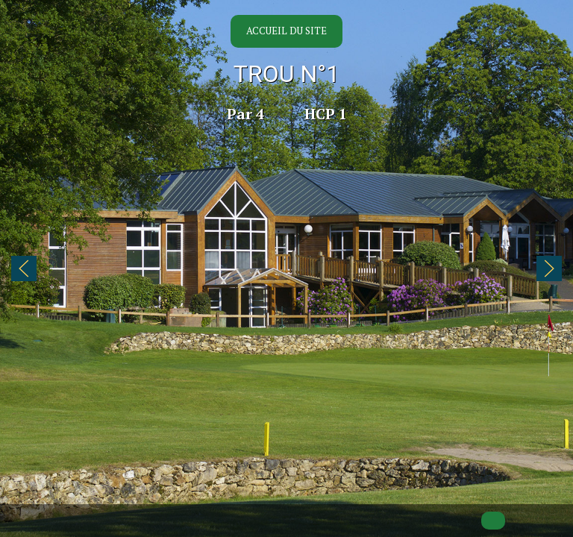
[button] (24, 268)
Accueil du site (286, 30)
